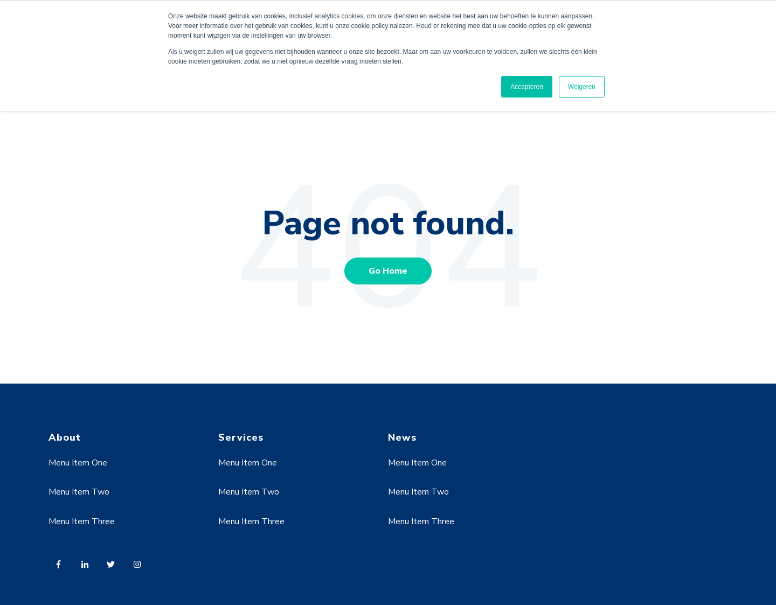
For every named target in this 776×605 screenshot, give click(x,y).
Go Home (388, 271)
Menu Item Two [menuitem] (78, 492)
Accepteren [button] (526, 87)
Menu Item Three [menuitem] (81, 521)
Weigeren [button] (581, 87)
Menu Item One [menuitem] (77, 463)
